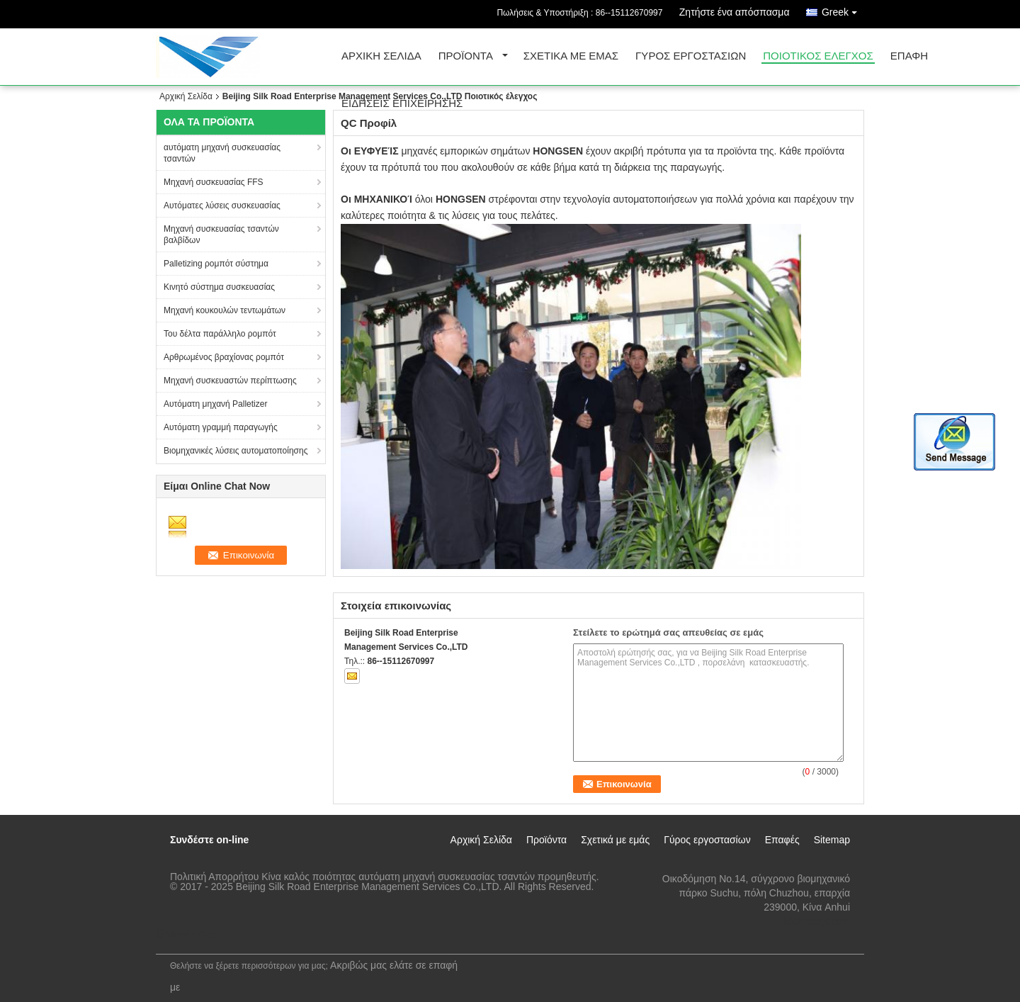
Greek (843, 9)
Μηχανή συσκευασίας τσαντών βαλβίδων (221, 234)
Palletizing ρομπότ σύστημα (216, 264)
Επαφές (782, 839)
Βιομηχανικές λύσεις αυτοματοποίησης (235, 451)
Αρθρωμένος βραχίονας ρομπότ (224, 357)
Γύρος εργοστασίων (690, 56)
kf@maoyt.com (816, 921)
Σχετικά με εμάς (570, 56)
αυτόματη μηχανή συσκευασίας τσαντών (222, 153)
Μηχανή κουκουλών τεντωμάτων (224, 310)
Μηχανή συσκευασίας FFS (214, 182)
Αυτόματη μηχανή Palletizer (215, 404)
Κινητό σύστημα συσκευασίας (219, 287)
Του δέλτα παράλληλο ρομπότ (220, 334)
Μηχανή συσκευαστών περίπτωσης (230, 380)
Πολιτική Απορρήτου (214, 876)
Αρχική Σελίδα (381, 56)
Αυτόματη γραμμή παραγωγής (221, 427)
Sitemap (832, 839)
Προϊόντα (465, 56)
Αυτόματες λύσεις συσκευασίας (222, 205)
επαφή (909, 56)
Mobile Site (185, 934)
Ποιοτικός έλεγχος (818, 56)
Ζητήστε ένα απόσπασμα (734, 12)
